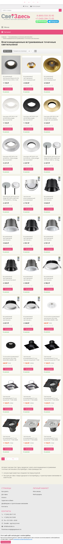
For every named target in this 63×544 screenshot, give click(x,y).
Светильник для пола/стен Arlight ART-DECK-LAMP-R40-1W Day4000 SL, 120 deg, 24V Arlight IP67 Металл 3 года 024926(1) (11, 198)
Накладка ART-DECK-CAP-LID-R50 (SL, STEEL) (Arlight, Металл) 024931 (10, 158)
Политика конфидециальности (11, 529)
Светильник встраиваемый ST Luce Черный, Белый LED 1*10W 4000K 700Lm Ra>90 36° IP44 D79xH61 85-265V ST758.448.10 (31, 358)
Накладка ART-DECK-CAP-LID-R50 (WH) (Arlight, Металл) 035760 (10, 118)
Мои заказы (37, 491)
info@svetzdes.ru (9, 526)
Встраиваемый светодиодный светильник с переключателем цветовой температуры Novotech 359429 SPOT (51, 198)
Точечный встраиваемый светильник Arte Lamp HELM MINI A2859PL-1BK (11, 358)
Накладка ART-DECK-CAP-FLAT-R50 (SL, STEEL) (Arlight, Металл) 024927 (31, 158)
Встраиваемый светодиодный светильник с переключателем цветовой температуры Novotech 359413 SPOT (30, 318)
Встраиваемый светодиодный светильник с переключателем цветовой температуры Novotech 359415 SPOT (51, 278)
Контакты (4, 506)
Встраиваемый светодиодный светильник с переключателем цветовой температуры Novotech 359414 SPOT (10, 318)
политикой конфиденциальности (22, 539)
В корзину (7, 89)
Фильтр (7, 51)
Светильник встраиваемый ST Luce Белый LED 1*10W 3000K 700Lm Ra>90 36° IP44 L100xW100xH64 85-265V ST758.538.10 (10, 398)
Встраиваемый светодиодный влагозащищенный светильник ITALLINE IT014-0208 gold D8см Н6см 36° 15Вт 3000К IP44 (52, 78)
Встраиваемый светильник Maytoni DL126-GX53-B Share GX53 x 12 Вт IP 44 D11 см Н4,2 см (11, 78)
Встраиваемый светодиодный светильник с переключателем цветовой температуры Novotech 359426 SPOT (51, 238)
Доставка (4, 494)
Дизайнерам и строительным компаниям (14, 503)
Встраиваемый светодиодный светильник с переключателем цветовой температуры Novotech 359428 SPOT (10, 238)
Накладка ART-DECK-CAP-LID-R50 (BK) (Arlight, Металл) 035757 (30, 118)
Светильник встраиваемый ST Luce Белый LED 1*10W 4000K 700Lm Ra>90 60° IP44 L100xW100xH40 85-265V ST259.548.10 (30, 438)
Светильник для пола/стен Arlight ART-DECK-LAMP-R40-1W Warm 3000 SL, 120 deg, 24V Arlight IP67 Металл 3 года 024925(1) (52, 158)
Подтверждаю (5, 542)
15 (13, 459)
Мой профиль (37, 494)
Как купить (4, 491)
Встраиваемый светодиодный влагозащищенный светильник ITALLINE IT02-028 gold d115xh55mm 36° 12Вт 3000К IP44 (30, 78)
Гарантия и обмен (7, 500)
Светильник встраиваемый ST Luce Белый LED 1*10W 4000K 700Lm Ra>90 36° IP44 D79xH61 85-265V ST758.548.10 (30, 398)
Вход (25, 6)
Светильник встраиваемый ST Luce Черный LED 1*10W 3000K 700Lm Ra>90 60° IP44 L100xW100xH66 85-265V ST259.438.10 (10, 438)
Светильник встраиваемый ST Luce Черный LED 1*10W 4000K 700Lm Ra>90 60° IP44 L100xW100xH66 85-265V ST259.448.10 (51, 398)
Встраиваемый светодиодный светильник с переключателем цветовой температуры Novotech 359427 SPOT (30, 238)
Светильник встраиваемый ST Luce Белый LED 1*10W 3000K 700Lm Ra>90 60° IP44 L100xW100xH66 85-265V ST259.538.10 (51, 438)
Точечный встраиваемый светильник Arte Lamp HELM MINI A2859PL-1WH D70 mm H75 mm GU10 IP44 (51, 318)
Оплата (3, 497)
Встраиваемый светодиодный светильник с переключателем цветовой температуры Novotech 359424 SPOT (30, 278)
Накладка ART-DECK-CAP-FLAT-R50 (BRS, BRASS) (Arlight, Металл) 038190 (51, 118)
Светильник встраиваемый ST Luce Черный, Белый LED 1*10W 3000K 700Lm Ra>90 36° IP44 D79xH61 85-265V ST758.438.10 (52, 358)
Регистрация (35, 6)
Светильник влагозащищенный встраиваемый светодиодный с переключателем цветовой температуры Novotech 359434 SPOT (30, 198)
